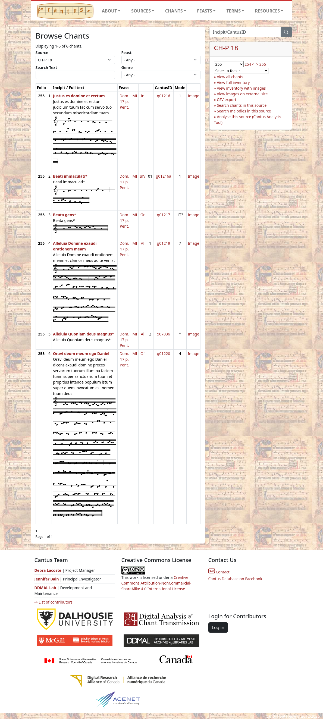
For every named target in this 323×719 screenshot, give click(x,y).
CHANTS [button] (174, 11)
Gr (142, 214)
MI (134, 95)
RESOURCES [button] (267, 11)
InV (143, 176)
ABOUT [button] (109, 11)
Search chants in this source (241, 105)
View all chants (230, 76)
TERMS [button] (233, 11)
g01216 (163, 95)
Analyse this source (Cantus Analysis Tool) (247, 119)
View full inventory (233, 82)
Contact (219, 571)
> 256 (261, 64)
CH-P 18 (226, 47)
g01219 (163, 243)
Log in (218, 627)
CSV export (226, 99)
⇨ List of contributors (54, 602)
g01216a (163, 176)
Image (193, 95)
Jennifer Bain (47, 579)
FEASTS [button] (204, 11)
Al (143, 243)
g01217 (163, 214)
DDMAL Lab (45, 587)
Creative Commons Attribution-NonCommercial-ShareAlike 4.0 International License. (156, 583)
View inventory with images (241, 88)
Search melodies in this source (244, 111)
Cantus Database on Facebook (235, 578)
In (142, 95)
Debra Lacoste (48, 570)
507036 (163, 334)
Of (142, 353)
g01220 (163, 353)
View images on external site (242, 93)
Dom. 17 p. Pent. (124, 101)
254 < (249, 64)
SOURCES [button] (141, 11)
